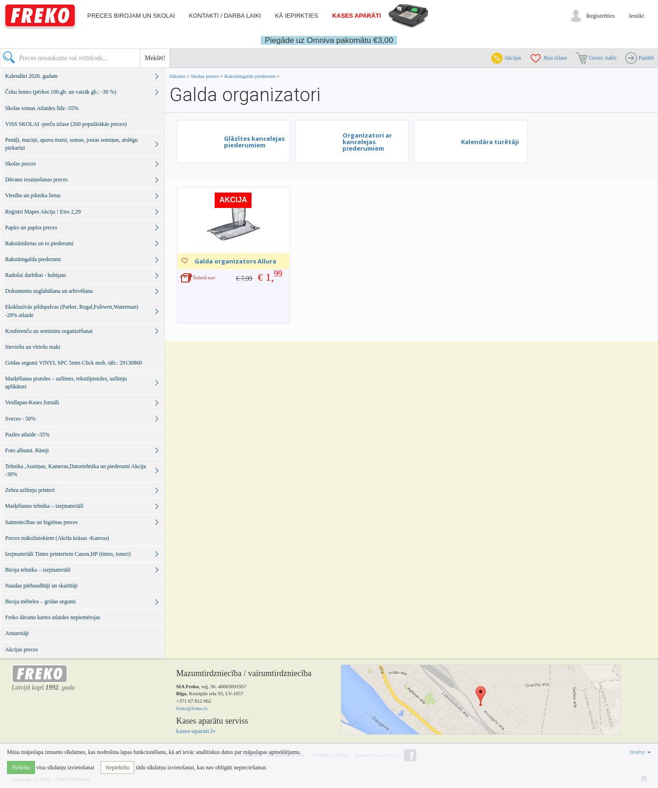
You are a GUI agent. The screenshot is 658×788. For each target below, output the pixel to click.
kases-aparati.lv (196, 730)
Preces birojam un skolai (131, 15)
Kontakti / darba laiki (225, 15)
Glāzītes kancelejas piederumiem (254, 141)
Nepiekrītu (117, 767)
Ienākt (636, 15)
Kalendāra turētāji (490, 142)
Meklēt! (155, 58)
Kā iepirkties (296, 15)
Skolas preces (205, 76)
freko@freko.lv (192, 708)
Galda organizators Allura (235, 261)
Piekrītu (21, 767)
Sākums (177, 76)
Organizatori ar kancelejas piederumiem (367, 142)
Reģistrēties (600, 15)
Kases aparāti (356, 15)
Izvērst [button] (640, 752)
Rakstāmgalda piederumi (250, 76)
